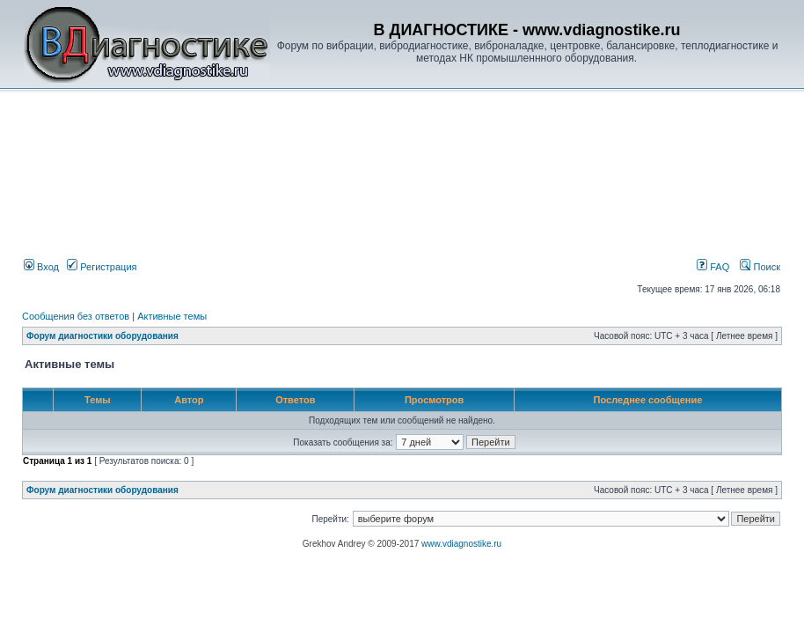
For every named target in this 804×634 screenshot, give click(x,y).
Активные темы (172, 316)
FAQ (713, 267)
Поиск (760, 267)
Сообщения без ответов (75, 316)
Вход (41, 267)
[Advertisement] (320, 137)
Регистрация (101, 267)
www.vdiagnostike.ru (461, 544)
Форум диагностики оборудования (102, 336)
